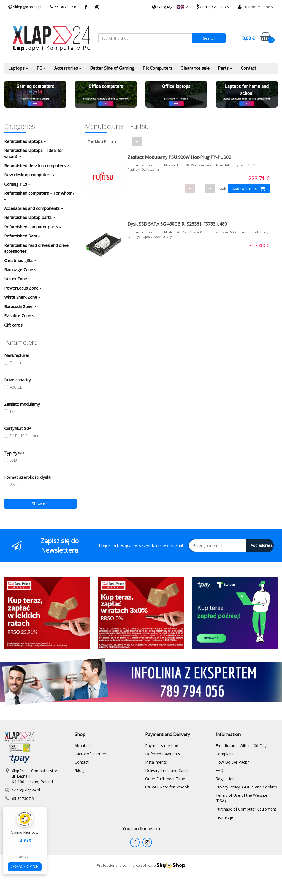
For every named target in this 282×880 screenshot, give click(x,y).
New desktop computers (29, 174)
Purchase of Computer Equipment (246, 809)
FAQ (219, 770)
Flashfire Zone (19, 315)
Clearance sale (195, 68)
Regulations (226, 778)
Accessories (68, 68)
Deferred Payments (162, 753)
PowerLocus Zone (23, 288)
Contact (248, 68)
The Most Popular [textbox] (102, 141)
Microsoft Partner (90, 753)
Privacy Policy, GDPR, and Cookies (246, 787)
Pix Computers (157, 68)
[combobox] (113, 141)
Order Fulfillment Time (165, 778)
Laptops (18, 68)
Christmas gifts (20, 260)
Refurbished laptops (25, 141)
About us (83, 745)
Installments (156, 762)
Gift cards (13, 325)
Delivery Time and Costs (167, 770)
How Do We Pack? (232, 762)
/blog (79, 770)
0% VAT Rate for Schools (167, 787)
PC (41, 68)
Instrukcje (224, 817)
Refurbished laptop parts (29, 217)
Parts (225, 68)
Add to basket (248, 188)
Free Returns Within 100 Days (242, 745)
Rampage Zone (20, 269)
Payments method (161, 745)
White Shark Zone (22, 297)
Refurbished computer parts (32, 226)
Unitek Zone (17, 278)
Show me (40, 503)
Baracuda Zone (20, 306)
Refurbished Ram (22, 236)
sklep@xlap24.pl (26, 790)
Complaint (225, 753)
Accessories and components (33, 208)
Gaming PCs (17, 184)
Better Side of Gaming (112, 68)
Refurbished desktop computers (36, 165)
